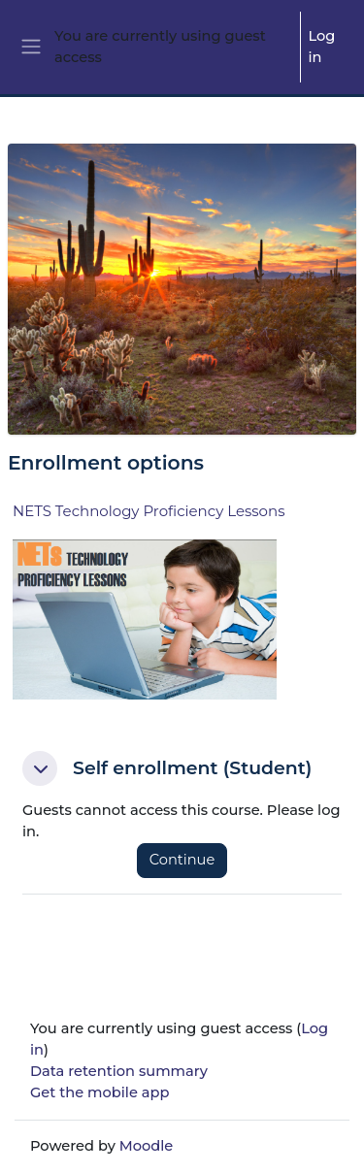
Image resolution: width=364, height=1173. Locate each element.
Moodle (146, 1146)
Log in (322, 46)
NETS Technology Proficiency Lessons (148, 511)
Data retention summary (119, 1071)
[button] (39, 768)
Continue (182, 859)
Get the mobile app (99, 1092)
